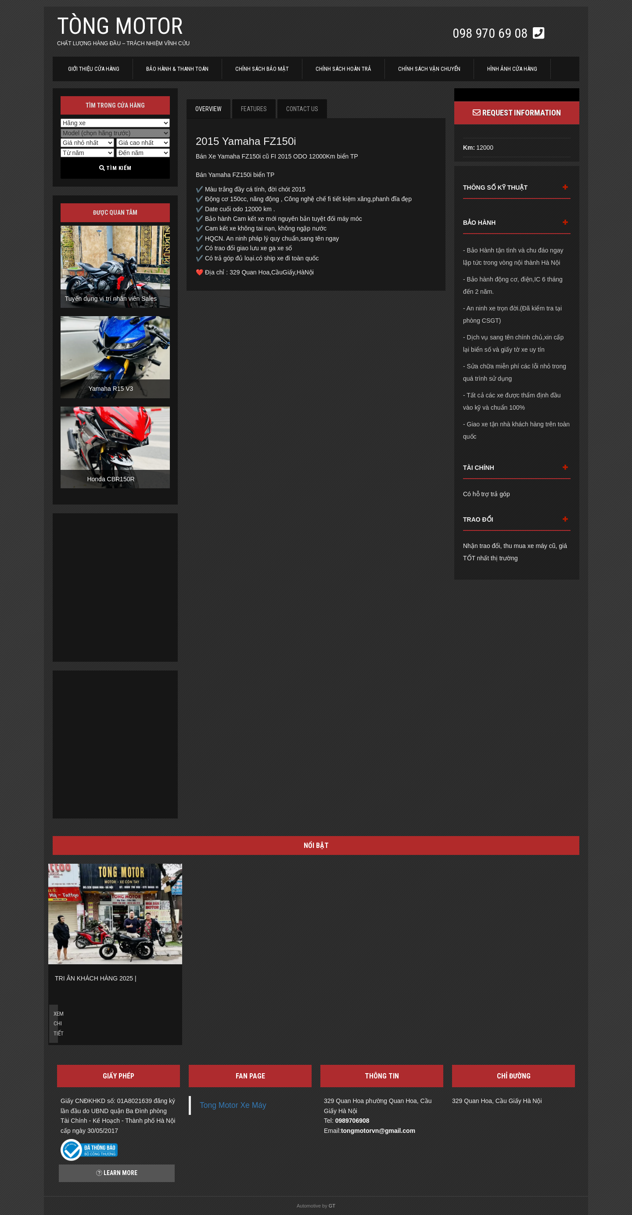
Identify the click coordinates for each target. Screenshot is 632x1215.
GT (332, 1205)
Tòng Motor (120, 26)
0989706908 (352, 1120)
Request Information (517, 112)
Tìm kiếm (115, 168)
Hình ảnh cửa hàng (512, 68)
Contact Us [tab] (302, 108)
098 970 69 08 (491, 33)
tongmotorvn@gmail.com (378, 1130)
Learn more (116, 1172)
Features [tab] (254, 108)
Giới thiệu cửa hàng (93, 68)
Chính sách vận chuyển (429, 68)
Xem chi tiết (56, 1023)
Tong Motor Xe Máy (233, 1105)
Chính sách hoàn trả (343, 68)
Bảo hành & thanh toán (177, 68)
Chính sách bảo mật (262, 68)
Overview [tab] (208, 108)
